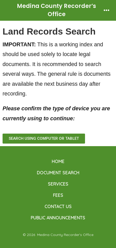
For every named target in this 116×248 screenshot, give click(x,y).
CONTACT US (58, 206)
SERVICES (58, 184)
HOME (58, 161)
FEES (58, 195)
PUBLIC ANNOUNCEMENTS (58, 217)
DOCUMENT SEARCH (58, 172)
